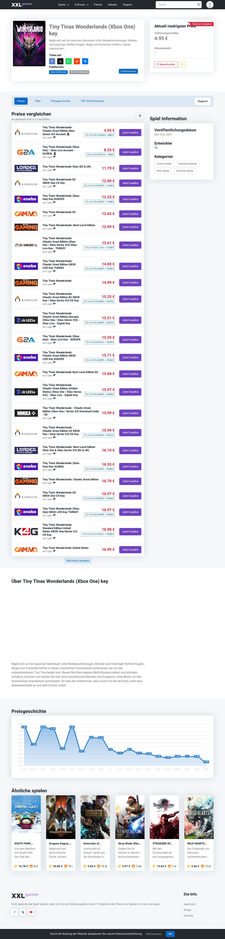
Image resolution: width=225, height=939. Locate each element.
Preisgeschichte (60, 101)
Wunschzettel (166, 64)
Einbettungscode (128, 71)
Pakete (98, 4)
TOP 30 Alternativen (92, 101)
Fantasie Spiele (184, 170)
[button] (210, 4)
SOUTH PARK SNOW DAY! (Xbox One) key (25, 843)
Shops (187, 910)
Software (81, 4)
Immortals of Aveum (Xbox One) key (94, 843)
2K (155, 147)
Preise (21, 101)
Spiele (63, 4)
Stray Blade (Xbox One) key (129, 843)
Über (38, 101)
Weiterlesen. (154, 934)
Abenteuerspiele (188, 163)
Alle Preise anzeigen (78, 560)
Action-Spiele (164, 163)
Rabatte (112, 4)
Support (127, 4)
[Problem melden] (181, 64)
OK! (170, 934)
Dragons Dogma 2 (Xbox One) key (60, 843)
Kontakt (188, 915)
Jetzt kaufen (130, 132)
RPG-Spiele (163, 170)
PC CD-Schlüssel (79, 72)
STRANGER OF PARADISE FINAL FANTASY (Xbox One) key (163, 843)
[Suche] (179, 4)
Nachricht (189, 904)
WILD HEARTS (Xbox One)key (196, 843)
